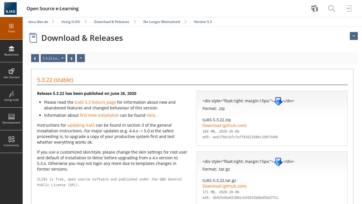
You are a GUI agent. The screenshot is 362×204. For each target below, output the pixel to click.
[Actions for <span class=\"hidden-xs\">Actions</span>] (354, 36)
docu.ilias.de (38, 21)
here (150, 115)
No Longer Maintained (161, 21)
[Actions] (81, 58)
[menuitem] (315, 8)
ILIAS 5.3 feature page (95, 102)
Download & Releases (111, 21)
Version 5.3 (203, 21)
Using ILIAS (70, 21)
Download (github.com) (224, 125)
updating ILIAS (81, 125)
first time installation (99, 115)
